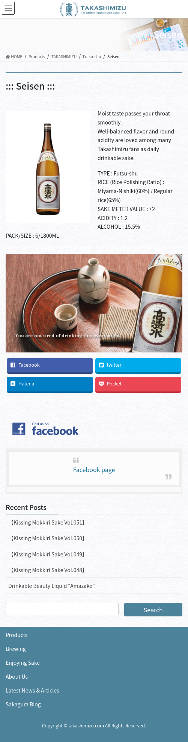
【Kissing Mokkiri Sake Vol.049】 (47, 554)
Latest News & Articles (32, 690)
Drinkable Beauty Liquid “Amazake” (51, 585)
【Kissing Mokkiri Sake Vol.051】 (47, 522)
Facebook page (94, 469)
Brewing (16, 648)
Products (16, 635)
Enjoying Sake (23, 662)
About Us (17, 676)
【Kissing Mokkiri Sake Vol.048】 (47, 570)
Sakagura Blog (23, 704)
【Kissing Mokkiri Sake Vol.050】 (47, 538)
